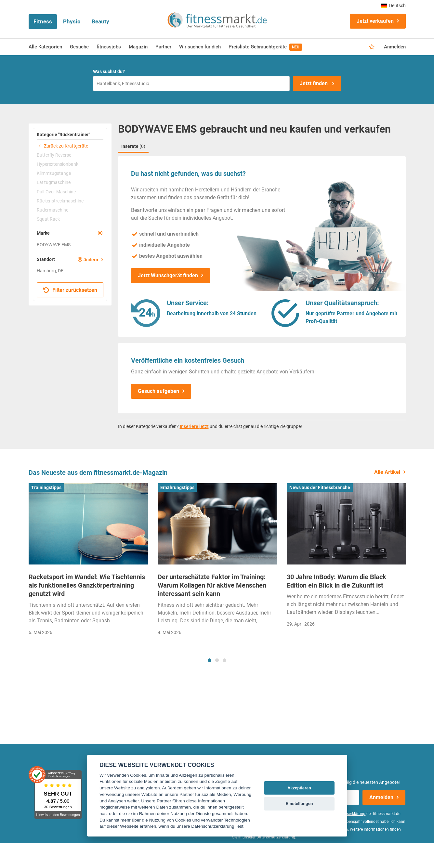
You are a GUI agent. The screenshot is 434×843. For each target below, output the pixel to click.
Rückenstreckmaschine (60, 200)
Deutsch (393, 5)
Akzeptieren (299, 787)
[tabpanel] (88, 561)
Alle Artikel (387, 472)
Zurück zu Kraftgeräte (62, 146)
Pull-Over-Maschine (56, 191)
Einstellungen (299, 803)
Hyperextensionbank (57, 164)
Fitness (42, 21)
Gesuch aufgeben (158, 391)
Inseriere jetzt (194, 426)
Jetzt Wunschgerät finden (168, 275)
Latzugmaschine (54, 182)
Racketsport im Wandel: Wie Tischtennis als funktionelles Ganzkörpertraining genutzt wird (87, 585)
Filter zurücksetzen (70, 290)
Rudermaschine (52, 210)
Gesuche (79, 47)
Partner (163, 47)
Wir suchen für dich (200, 47)
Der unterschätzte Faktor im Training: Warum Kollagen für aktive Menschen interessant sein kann (212, 585)
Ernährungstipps (177, 487)
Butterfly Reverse (54, 155)
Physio (72, 21)
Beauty (100, 21)
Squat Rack (48, 219)
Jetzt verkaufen (375, 21)
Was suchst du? (109, 71)
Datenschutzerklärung (275, 837)
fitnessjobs (109, 47)
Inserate (133, 146)
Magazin (138, 47)
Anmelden (395, 47)
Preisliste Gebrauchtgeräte (265, 47)
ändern (91, 259)
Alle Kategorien (45, 47)
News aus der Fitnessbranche (319, 487)
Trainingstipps (46, 487)
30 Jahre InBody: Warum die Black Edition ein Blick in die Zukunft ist (336, 581)
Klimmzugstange (54, 173)
